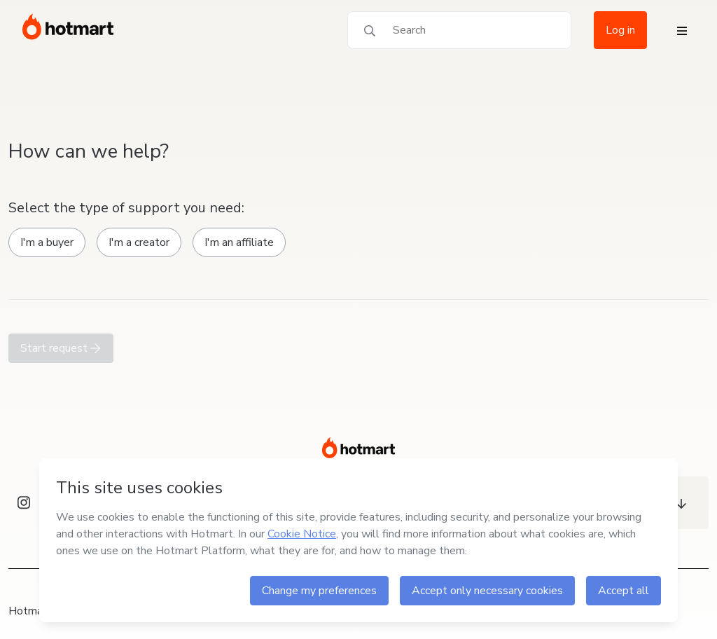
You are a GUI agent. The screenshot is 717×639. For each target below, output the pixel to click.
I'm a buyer (47, 242)
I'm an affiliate (239, 242)
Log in (620, 30)
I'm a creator (139, 242)
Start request (61, 348)
